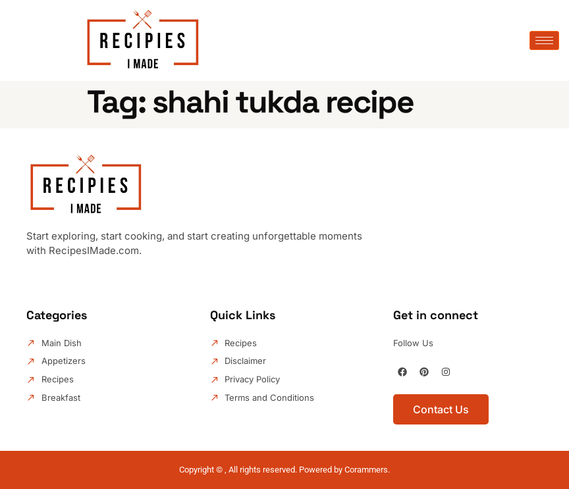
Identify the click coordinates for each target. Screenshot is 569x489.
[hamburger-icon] (544, 40)
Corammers (366, 470)
